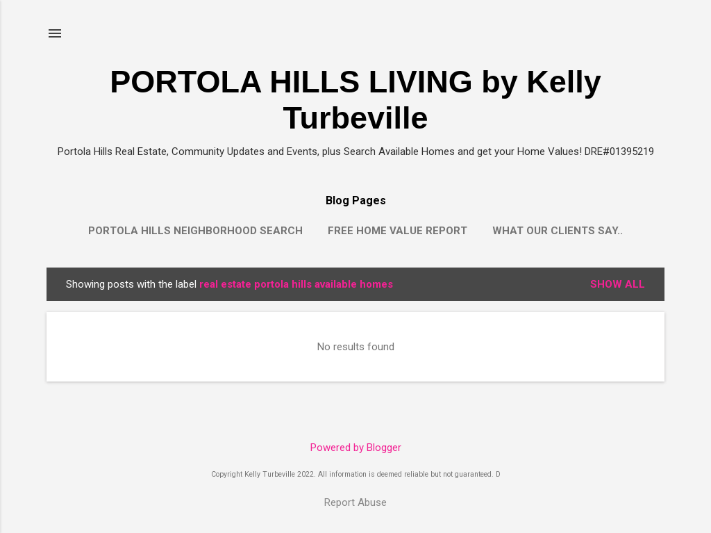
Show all (617, 284)
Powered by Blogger (355, 447)
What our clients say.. (557, 230)
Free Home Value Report (397, 230)
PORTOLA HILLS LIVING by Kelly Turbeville (355, 100)
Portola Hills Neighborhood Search (195, 230)
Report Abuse (355, 502)
